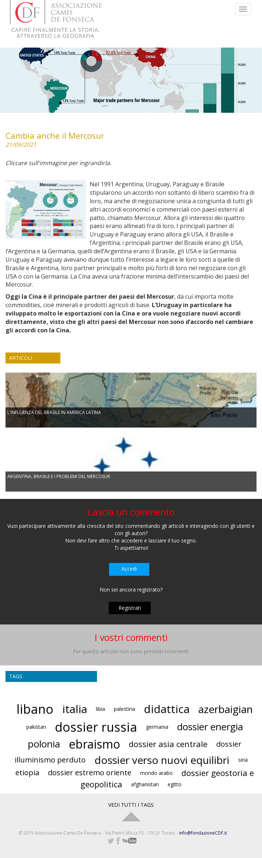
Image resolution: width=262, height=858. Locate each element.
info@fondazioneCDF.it (203, 833)
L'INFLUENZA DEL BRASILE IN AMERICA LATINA (54, 412)
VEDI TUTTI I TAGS (131, 804)
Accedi (129, 568)
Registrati (130, 607)
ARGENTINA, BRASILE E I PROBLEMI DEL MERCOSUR (58, 476)
